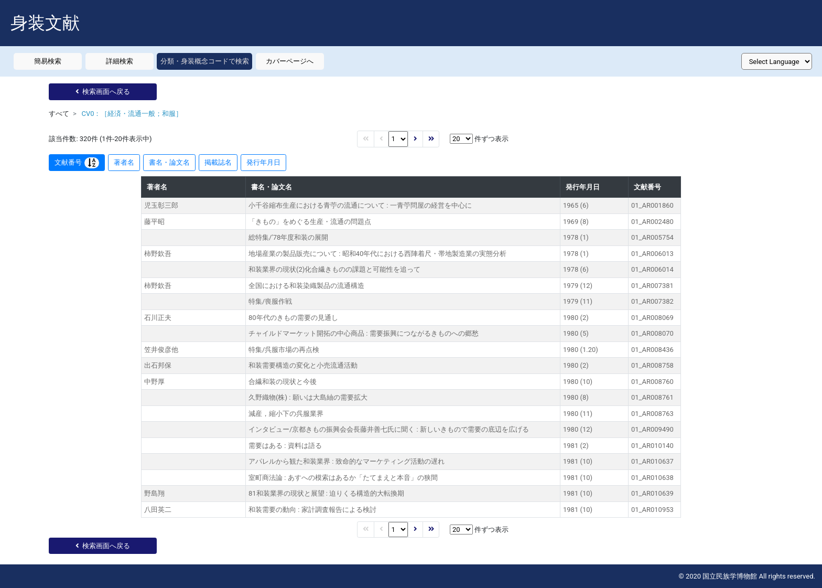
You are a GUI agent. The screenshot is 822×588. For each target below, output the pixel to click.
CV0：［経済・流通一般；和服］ (131, 113)
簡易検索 (47, 61)
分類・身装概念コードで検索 (204, 61)
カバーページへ (289, 61)
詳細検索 (119, 61)
